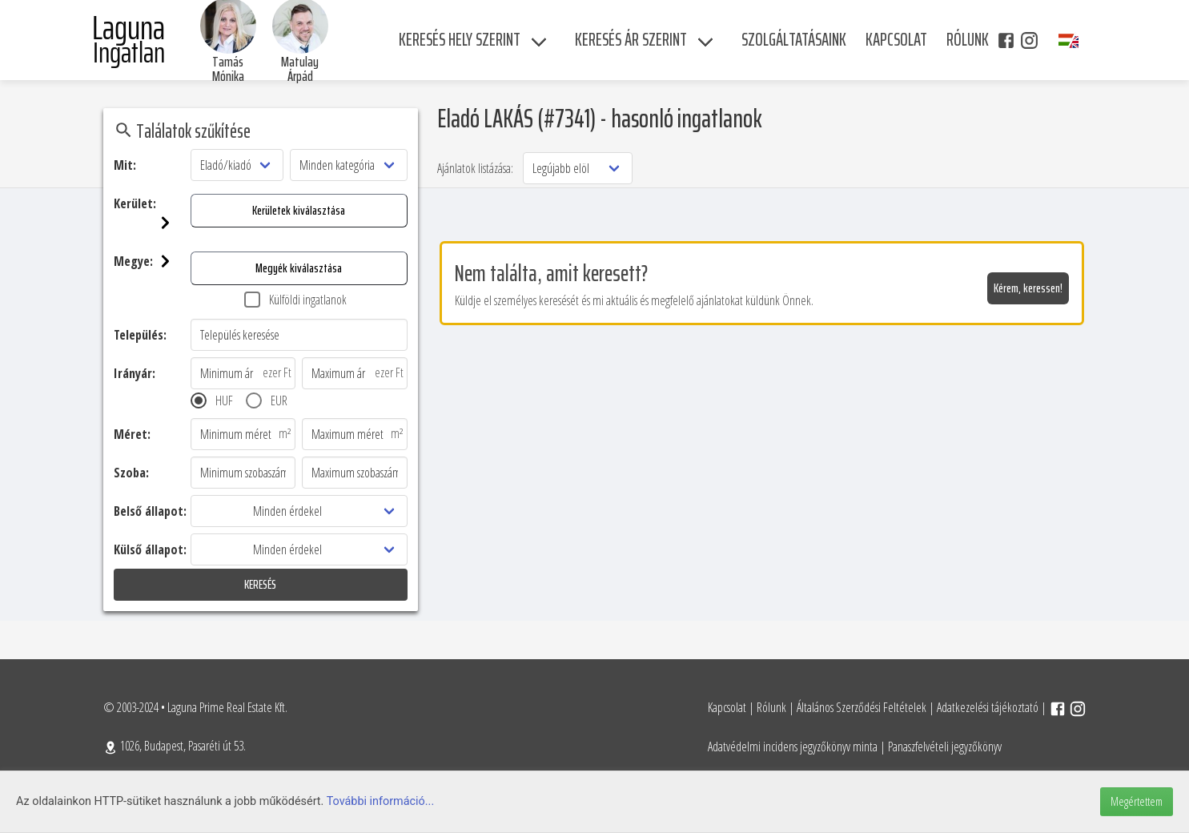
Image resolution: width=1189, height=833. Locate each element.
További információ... (381, 801)
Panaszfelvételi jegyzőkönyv (945, 746)
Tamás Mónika (228, 68)
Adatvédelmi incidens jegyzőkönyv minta (793, 746)
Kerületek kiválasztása (298, 210)
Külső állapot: (150, 549)
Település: (140, 335)
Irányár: (134, 373)
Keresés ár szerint (631, 40)
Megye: (152, 261)
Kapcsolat (727, 707)
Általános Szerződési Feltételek (861, 707)
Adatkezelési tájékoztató (987, 707)
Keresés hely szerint (459, 40)
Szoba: (131, 472)
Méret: (132, 434)
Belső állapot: (150, 511)
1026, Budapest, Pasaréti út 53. (174, 746)
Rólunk (771, 707)
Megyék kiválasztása (298, 268)
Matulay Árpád (300, 68)
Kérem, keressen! (1028, 288)
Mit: (125, 165)
